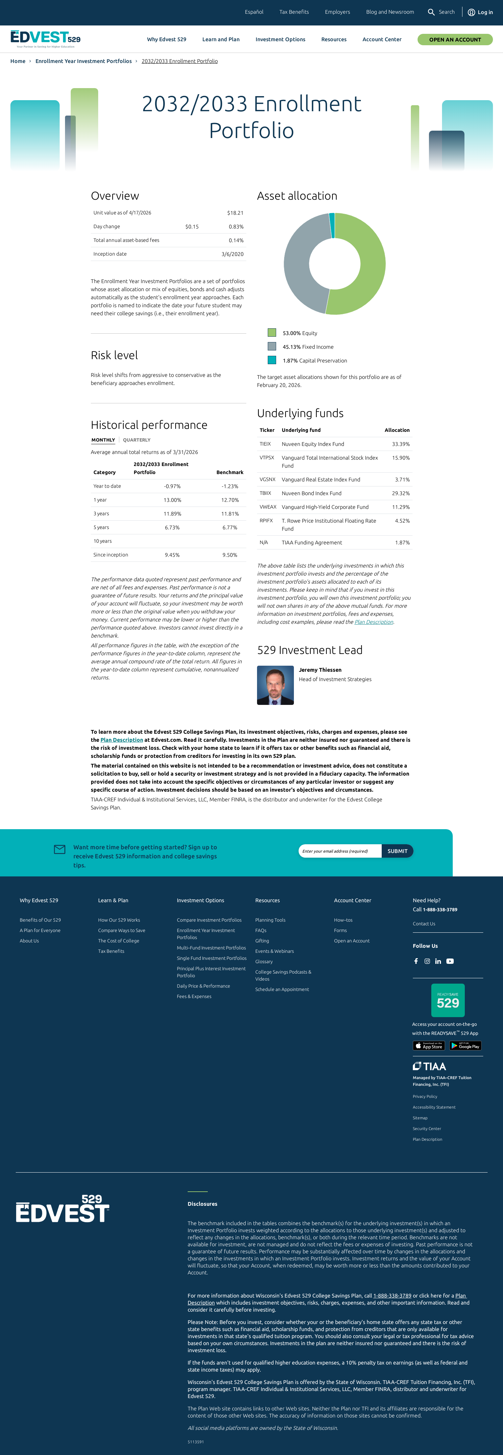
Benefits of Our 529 (40, 920)
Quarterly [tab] (136, 440)
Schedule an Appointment (282, 989)
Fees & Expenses (194, 996)
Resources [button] (334, 39)
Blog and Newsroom (390, 12)
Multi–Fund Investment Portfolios (211, 947)
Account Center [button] (382, 39)
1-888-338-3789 (440, 909)
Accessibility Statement (434, 1107)
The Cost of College (118, 940)
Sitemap (420, 1118)
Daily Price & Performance (203, 986)
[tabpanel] (168, 505)
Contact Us (424, 923)
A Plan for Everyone (40, 930)
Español (254, 12)
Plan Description (427, 1139)
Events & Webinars (274, 951)
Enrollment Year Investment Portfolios (84, 61)
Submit (373, 851)
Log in (480, 12)
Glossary (264, 961)
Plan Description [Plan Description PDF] (374, 622)
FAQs (260, 930)
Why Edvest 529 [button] (166, 39)
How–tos (343, 920)
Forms (340, 930)
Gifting (262, 940)
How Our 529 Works (119, 920)
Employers (337, 12)
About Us (29, 940)
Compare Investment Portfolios (209, 920)
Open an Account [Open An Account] (455, 40)
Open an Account (352, 940)
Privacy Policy (425, 1096)
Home (17, 61)
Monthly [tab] (103, 440)
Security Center (427, 1128)
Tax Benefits (294, 12)
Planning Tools (270, 920)
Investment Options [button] (280, 39)
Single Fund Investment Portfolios (212, 958)
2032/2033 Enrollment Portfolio (180, 61)
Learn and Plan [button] (221, 39)
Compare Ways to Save (121, 930)
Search (441, 12)
